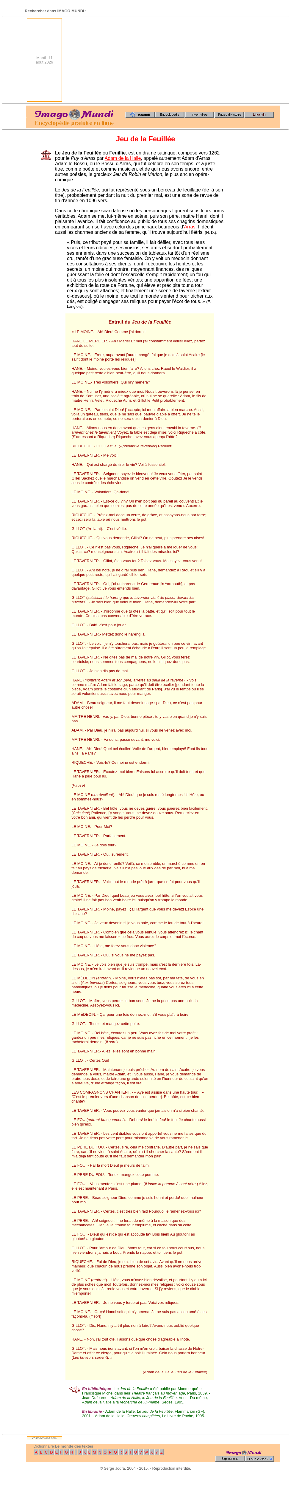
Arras (189, 226)
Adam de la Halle (123, 158)
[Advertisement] (191, 60)
